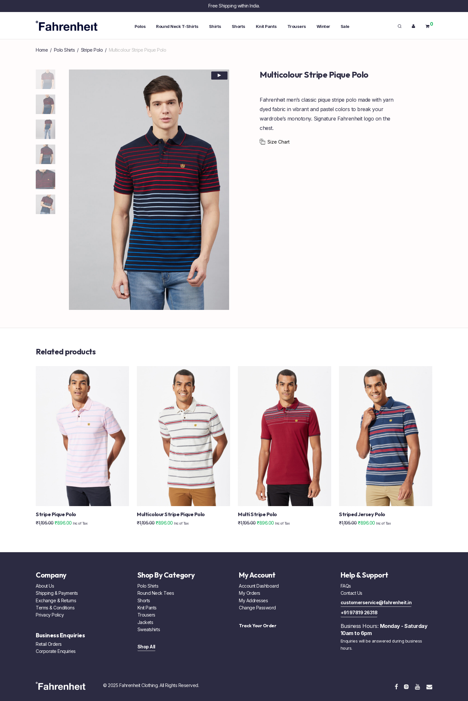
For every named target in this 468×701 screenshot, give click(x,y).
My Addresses (253, 600)
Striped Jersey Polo (362, 514)
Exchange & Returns (56, 600)
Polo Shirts (64, 50)
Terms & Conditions (55, 607)
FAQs (346, 586)
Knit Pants (266, 26)
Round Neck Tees (155, 593)
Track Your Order (257, 626)
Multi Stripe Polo (257, 514)
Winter (323, 26)
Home (42, 50)
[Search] (399, 26)
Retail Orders (49, 644)
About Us (45, 586)
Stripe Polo (92, 50)
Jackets (145, 622)
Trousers (296, 26)
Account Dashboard (259, 586)
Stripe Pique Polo (56, 514)
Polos (140, 26)
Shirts (215, 26)
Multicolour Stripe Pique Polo (171, 514)
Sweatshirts (148, 629)
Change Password (257, 607)
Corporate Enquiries (56, 651)
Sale (345, 26)
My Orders (249, 593)
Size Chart (278, 142)
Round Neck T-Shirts (177, 26)
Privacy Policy (50, 615)
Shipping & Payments (57, 593)
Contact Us (351, 593)
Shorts (238, 26)
